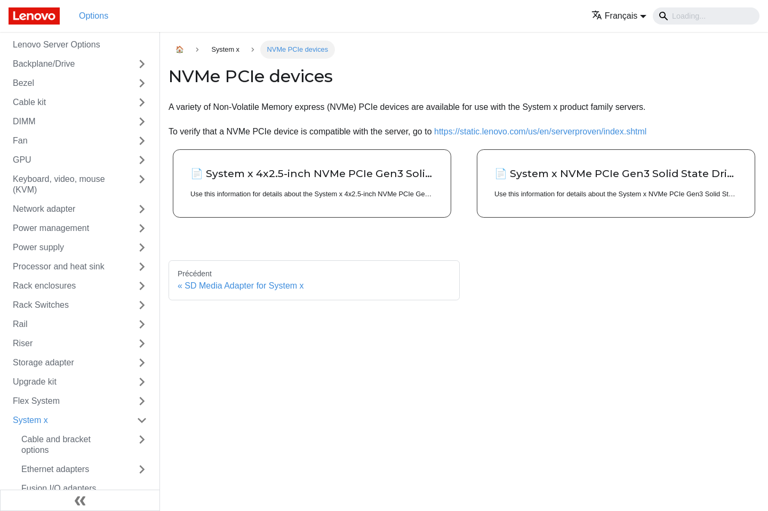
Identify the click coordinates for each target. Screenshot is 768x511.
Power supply (38, 247)
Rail (20, 324)
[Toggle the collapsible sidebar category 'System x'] (142, 420)
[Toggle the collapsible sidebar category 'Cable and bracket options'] (142, 445)
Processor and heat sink (59, 266)
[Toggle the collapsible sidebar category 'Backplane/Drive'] (142, 64)
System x (30, 420)
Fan (20, 140)
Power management (51, 228)
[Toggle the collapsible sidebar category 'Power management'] (142, 228)
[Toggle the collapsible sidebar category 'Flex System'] (142, 401)
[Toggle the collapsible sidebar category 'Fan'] (142, 140)
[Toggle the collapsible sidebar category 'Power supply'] (142, 247)
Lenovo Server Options (56, 44)
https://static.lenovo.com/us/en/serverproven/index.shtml (540, 131)
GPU (22, 159)
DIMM (24, 121)
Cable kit (29, 102)
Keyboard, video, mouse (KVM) (59, 184)
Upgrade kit (35, 381)
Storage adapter (43, 362)
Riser (23, 343)
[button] (618, 15)
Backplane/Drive (44, 63)
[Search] (706, 16)
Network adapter (44, 208)
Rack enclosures (44, 285)
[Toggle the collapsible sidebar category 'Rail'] (142, 324)
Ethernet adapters (55, 469)
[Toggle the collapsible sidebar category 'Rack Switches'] (142, 305)
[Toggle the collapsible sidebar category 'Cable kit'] (142, 102)
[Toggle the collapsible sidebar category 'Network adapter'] (142, 209)
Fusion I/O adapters (59, 488)
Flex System (36, 400)
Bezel (23, 82)
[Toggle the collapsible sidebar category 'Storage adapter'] (142, 362)
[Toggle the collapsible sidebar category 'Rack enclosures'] (142, 285)
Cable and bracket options (56, 444)
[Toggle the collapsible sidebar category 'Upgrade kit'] (142, 381)
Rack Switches (41, 304)
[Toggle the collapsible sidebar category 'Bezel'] (142, 83)
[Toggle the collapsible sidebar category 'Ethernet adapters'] (142, 469)
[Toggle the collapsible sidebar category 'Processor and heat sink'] (142, 266)
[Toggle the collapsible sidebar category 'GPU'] (142, 160)
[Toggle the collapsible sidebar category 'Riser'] (142, 343)
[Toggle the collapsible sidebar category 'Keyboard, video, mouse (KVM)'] (142, 184)
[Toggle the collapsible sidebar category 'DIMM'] (142, 121)
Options (93, 15)
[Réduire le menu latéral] (80, 500)
